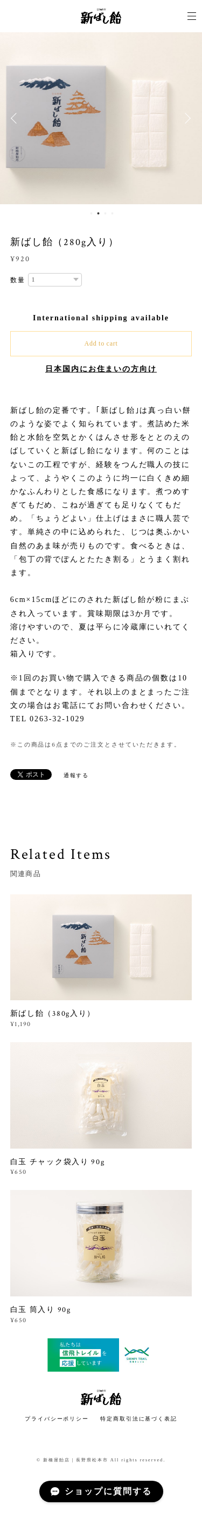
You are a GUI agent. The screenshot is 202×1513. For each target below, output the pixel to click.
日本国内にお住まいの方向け (101, 369)
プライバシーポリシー (57, 1419)
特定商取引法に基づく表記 (138, 1419)
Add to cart (101, 343)
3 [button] (106, 213)
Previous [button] (16, 118)
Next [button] (185, 118)
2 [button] (98, 213)
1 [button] (91, 213)
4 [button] (113, 213)
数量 (17, 280)
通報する (76, 775)
